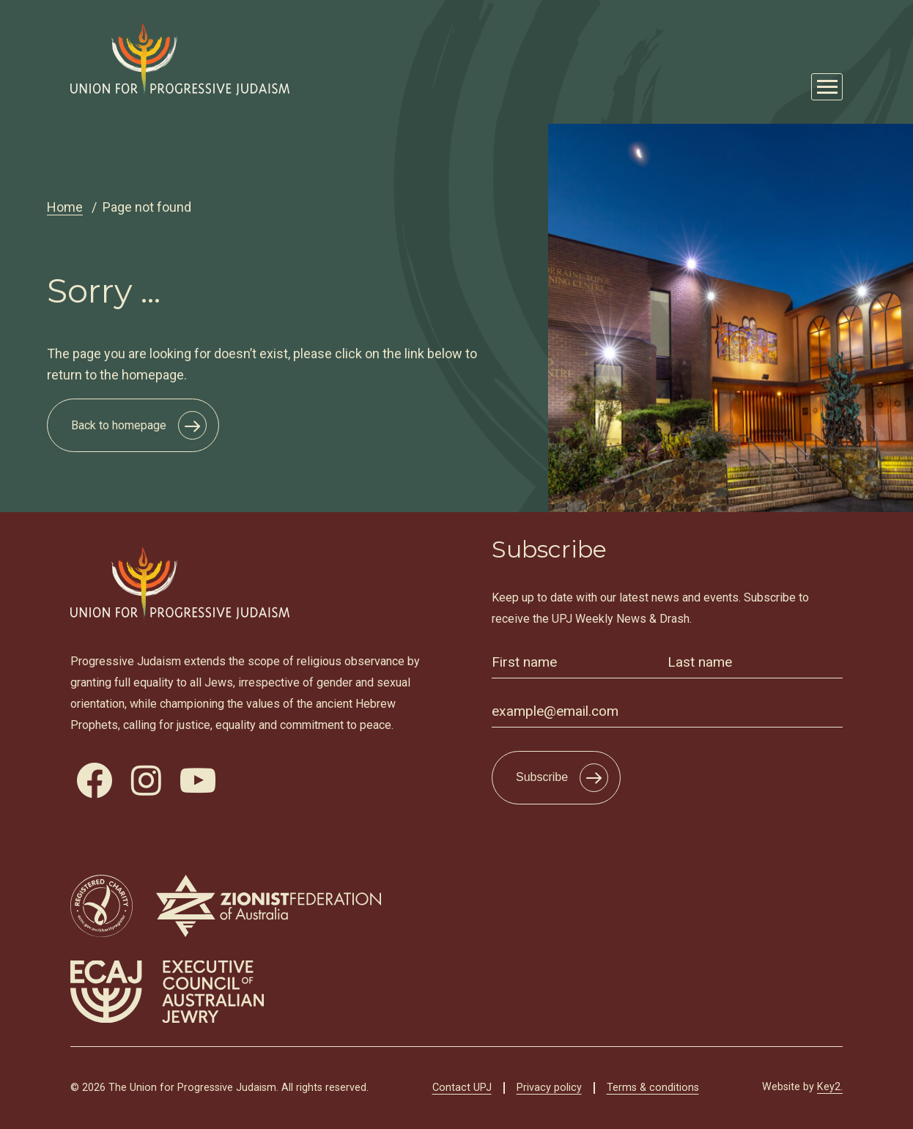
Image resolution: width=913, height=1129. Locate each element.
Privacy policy (549, 1087)
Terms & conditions (653, 1087)
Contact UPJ (462, 1087)
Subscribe (542, 777)
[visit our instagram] (146, 780)
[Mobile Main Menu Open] (827, 86)
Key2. (830, 1087)
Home (65, 207)
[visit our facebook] (94, 780)
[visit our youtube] (198, 780)
